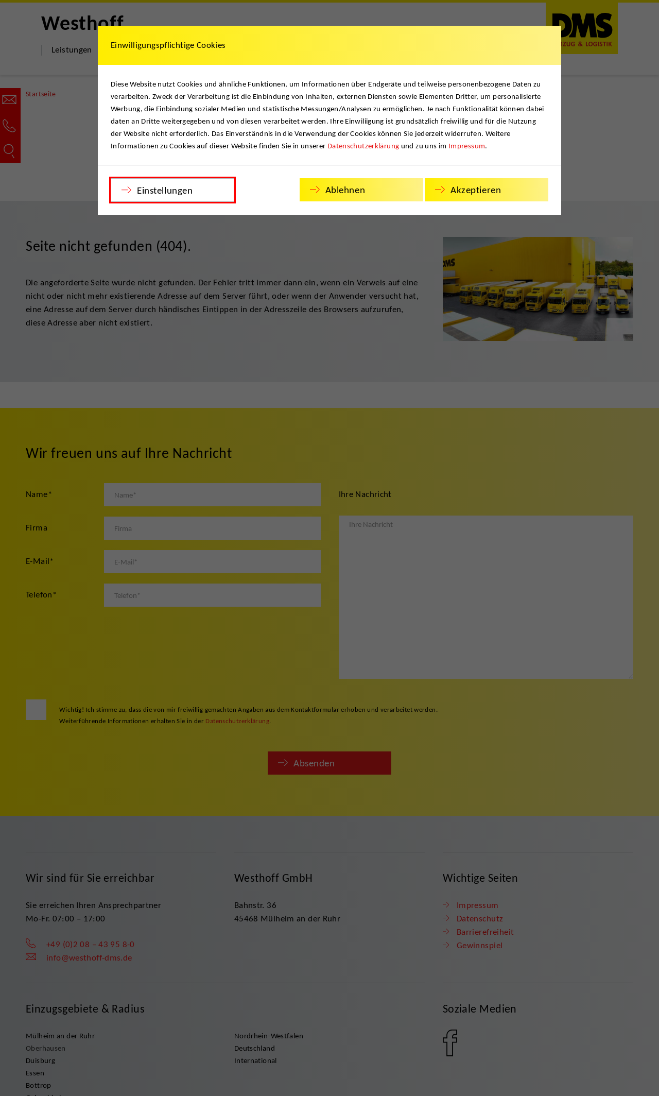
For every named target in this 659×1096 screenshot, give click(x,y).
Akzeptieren (475, 190)
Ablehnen (345, 190)
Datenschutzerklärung (363, 145)
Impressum (466, 145)
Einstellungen (165, 190)
